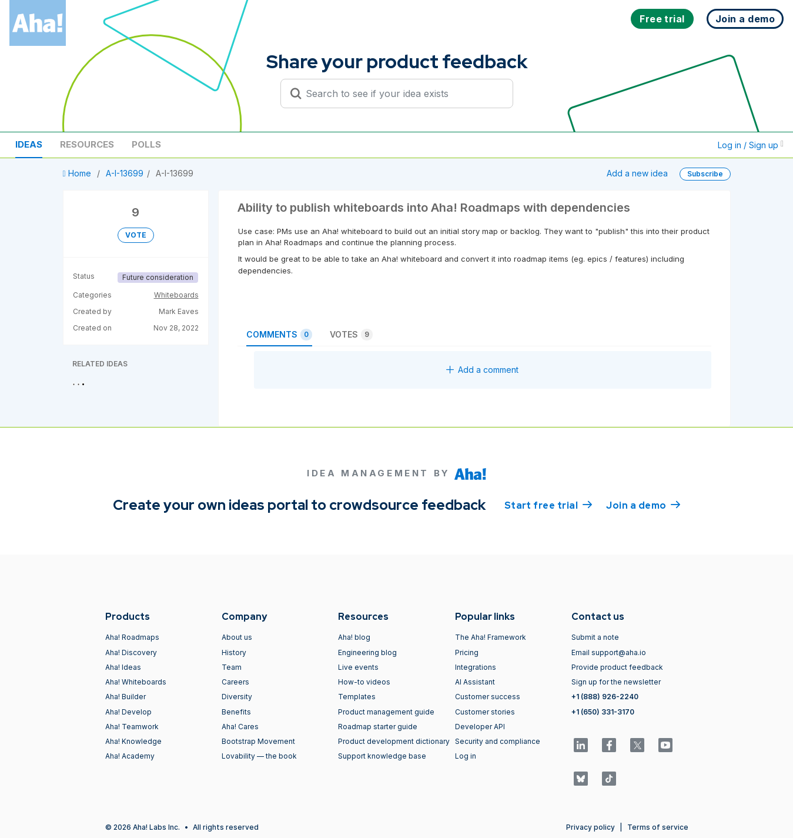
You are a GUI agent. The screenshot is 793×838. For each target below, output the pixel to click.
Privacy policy (590, 827)
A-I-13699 (124, 173)
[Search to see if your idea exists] (402, 93)
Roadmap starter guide (377, 726)
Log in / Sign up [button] (751, 145)
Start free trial (548, 504)
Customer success (487, 696)
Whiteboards (176, 295)
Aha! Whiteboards (135, 681)
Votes (351, 334)
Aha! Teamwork (132, 726)
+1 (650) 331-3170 (602, 711)
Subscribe (705, 173)
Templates (357, 696)
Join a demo (643, 504)
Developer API (480, 726)
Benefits (236, 711)
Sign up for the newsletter (616, 681)
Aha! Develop (128, 711)
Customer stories (485, 711)
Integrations (475, 667)
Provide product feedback (617, 667)
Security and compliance (497, 741)
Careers (235, 681)
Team (232, 667)
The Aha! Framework (490, 637)
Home (78, 173)
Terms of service (657, 827)
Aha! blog (354, 637)
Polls (146, 144)
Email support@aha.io (608, 652)
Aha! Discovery (131, 652)
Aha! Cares (240, 726)
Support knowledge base (382, 756)
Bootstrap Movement (258, 741)
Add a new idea (637, 173)
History (234, 652)
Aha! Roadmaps (132, 637)
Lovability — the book (259, 756)
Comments (279, 334)
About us (237, 637)
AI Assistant (475, 681)
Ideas (28, 144)
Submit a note (595, 637)
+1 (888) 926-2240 (604, 696)
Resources (87, 144)
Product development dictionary (394, 741)
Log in (465, 756)
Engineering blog (367, 652)
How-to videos (364, 681)
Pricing (467, 652)
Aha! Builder (125, 696)
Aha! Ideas (123, 667)
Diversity (237, 696)
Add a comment (482, 370)
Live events (358, 667)
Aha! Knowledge (133, 741)
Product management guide (386, 711)
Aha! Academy (130, 756)
